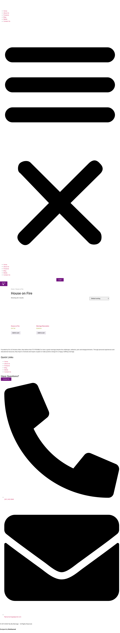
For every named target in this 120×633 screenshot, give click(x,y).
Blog (4, 17)
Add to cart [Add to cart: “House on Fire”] (15, 333)
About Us (6, 13)
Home (5, 11)
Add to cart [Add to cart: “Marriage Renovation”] (41, 333)
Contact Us (6, 21)
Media (5, 19)
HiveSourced (12, 629)
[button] (60, 143)
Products (6, 15)
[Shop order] (99, 298)
